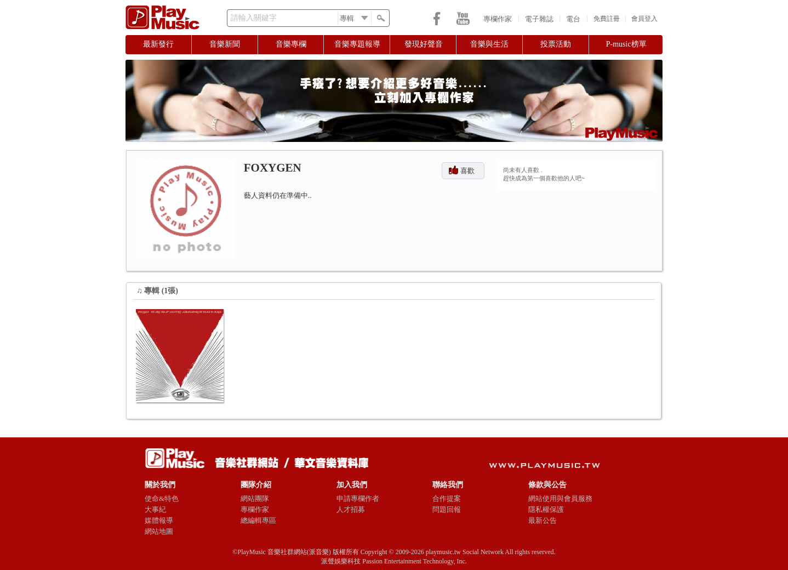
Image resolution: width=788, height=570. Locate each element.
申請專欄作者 (357, 498)
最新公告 (542, 520)
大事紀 (155, 509)
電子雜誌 (539, 19)
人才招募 (350, 509)
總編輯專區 (258, 520)
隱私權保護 (546, 509)
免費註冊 (606, 18)
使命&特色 (162, 498)
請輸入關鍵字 (254, 18)
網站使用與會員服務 (560, 498)
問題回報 (446, 509)
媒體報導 (159, 520)
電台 (573, 19)
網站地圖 (159, 531)
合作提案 (446, 498)
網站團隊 (255, 498)
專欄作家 (497, 19)
